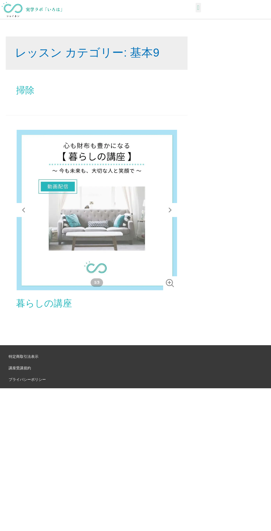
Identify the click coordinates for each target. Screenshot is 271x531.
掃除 (25, 90)
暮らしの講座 (44, 303)
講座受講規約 (20, 368)
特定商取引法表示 (23, 356)
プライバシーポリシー (27, 379)
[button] (198, 7)
